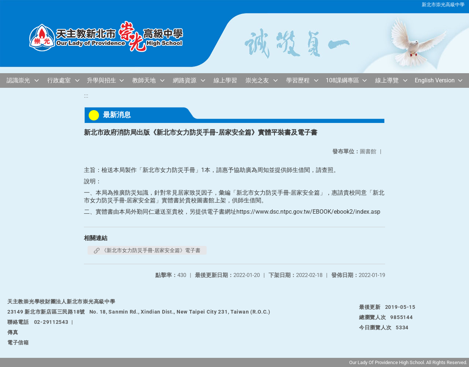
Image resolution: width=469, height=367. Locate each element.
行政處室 (59, 80)
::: (86, 95)
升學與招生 (101, 80)
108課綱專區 (342, 80)
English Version (435, 80)
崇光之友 (257, 80)
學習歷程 (298, 80)
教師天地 (144, 80)
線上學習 (225, 80)
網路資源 (184, 80)
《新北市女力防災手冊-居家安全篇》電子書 (147, 250)
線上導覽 (387, 80)
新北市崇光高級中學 (443, 4)
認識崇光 (18, 80)
